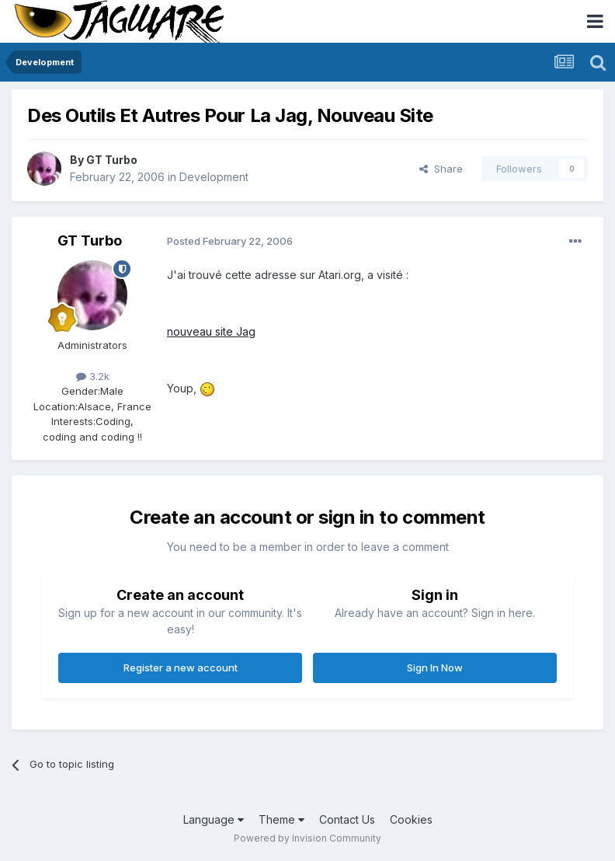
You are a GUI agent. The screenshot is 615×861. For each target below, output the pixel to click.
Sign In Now (435, 667)
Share (441, 168)
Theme (281, 819)
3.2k (92, 376)
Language (213, 819)
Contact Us (347, 819)
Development (213, 176)
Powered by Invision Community (307, 838)
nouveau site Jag (211, 331)
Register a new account (180, 667)
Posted (230, 241)
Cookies (411, 819)
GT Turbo (111, 159)
